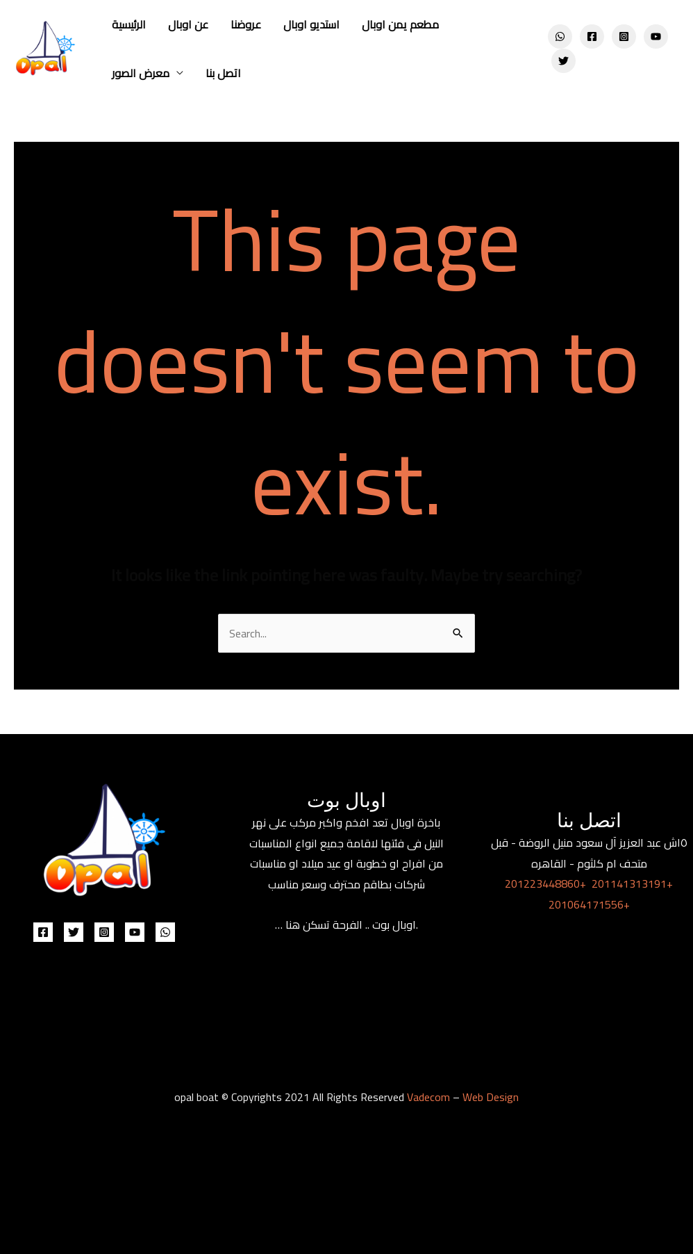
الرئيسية (129, 24)
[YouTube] (656, 36)
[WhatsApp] (560, 36)
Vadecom (428, 1096)
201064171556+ (589, 904)
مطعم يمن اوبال (400, 24)
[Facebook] (592, 36)
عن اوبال (188, 24)
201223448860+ (545, 883)
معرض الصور (140, 73)
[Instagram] (624, 36)
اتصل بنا (223, 73)
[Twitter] (563, 61)
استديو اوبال (311, 24)
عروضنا (246, 24)
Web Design (490, 1096)
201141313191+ (632, 883)
